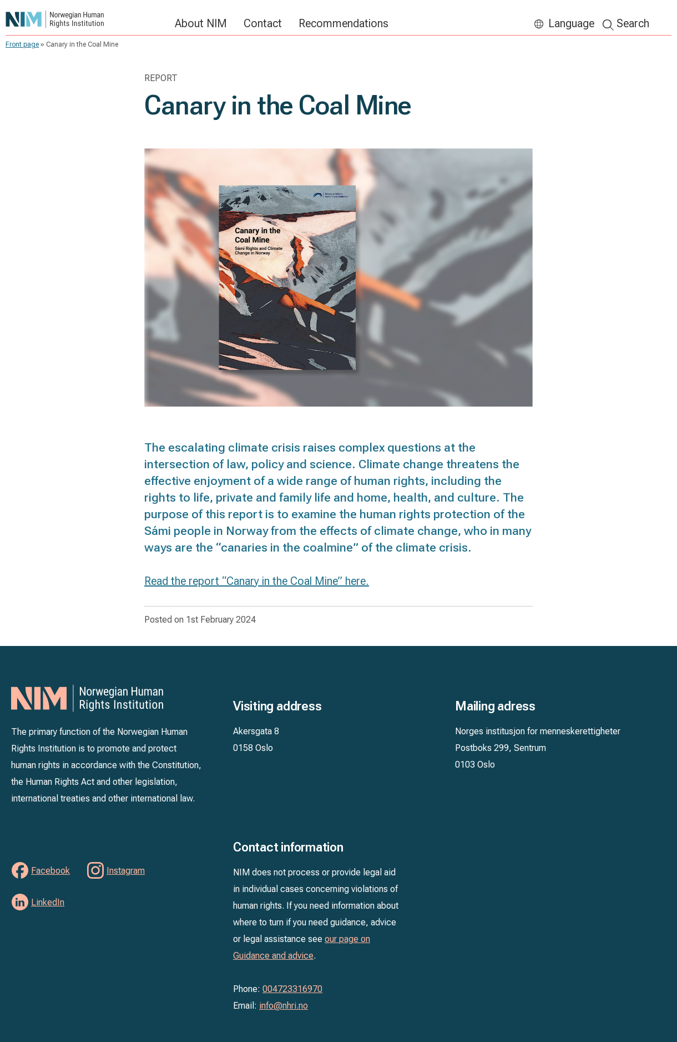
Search (633, 23)
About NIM (201, 23)
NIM (85, 19)
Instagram (126, 870)
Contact (263, 23)
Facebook (50, 870)
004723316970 (292, 989)
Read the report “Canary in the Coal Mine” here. (256, 581)
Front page (22, 44)
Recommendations (343, 23)
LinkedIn (47, 902)
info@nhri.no (283, 1005)
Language (571, 23)
